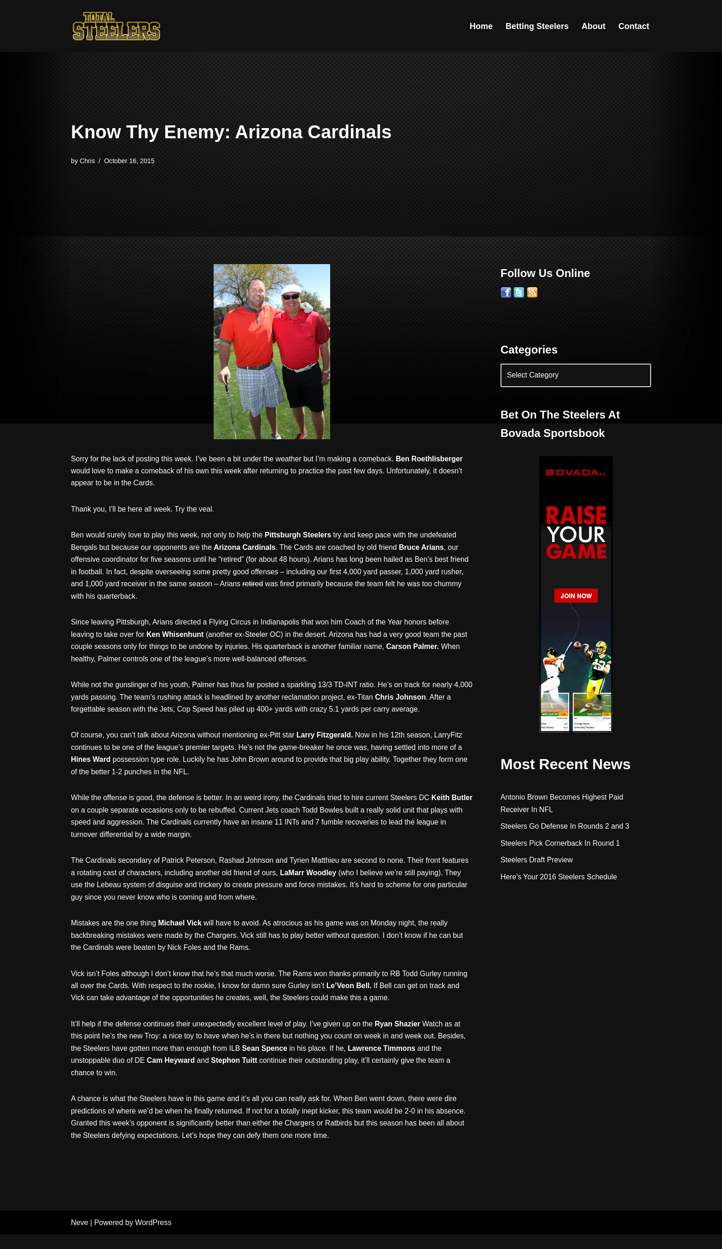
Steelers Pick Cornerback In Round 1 (561, 845)
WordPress (153, 1237)
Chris (87, 161)
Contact (633, 26)
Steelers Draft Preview (537, 862)
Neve (79, 1237)
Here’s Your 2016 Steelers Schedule (560, 880)
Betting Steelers (537, 26)
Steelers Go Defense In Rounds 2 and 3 (566, 828)
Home (481, 26)
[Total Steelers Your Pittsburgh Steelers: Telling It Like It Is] (117, 26)
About (594, 26)
